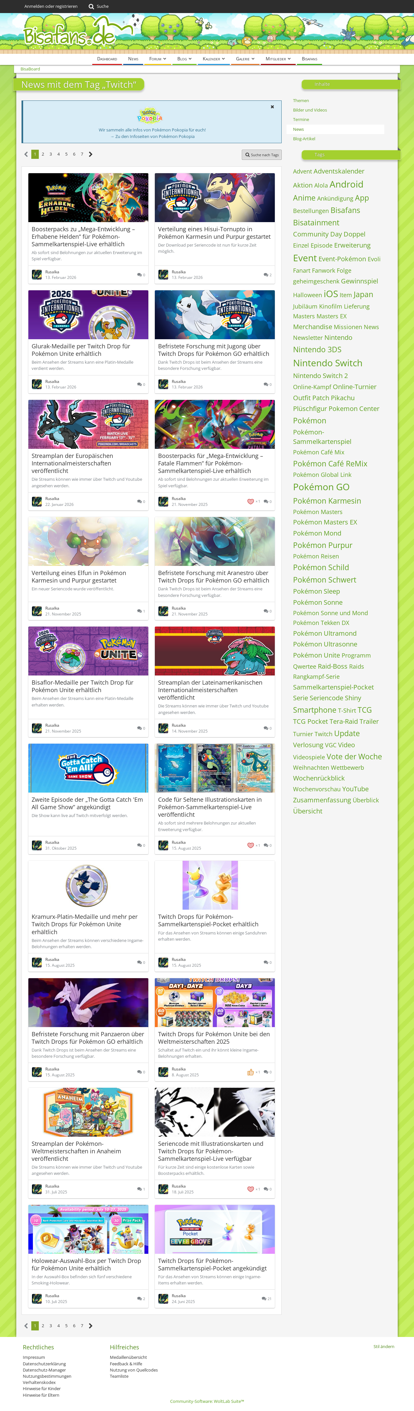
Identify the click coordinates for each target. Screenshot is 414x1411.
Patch (320, 397)
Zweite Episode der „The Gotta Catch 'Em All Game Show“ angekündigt (87, 803)
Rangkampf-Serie (316, 676)
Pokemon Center (354, 408)
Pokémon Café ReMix (330, 463)
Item (346, 295)
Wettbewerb (347, 767)
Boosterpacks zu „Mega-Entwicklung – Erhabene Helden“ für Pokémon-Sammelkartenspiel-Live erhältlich (83, 236)
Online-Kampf (312, 387)
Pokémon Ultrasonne (325, 644)
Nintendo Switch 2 (320, 375)
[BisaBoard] (207, 33)
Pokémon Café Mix (318, 452)
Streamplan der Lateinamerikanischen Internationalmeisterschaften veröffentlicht (210, 689)
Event (305, 257)
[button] (272, 106)
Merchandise (312, 326)
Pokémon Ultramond (325, 633)
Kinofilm (330, 306)
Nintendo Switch (327, 363)
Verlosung (308, 744)
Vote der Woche (354, 756)
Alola (321, 185)
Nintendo (338, 337)
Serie (300, 697)
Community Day (317, 234)
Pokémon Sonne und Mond (330, 613)
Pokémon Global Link (322, 474)
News (298, 129)
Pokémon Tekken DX (321, 623)
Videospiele (309, 757)
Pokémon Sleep (316, 591)
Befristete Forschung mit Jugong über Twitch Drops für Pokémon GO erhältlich (213, 349)
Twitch (324, 734)
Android (346, 184)
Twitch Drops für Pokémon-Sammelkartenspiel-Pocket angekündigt (212, 1264)
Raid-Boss (332, 666)
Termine (301, 119)
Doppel (354, 234)
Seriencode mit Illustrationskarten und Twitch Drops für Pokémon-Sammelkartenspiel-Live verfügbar (210, 1151)
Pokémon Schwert (324, 579)
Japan (363, 294)
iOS (331, 293)
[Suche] (97, 6)
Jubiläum (305, 306)
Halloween (307, 295)
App (362, 197)
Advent (302, 171)
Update (347, 733)
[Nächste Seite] (91, 154)
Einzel (301, 245)
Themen (301, 100)
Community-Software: (207, 1401)
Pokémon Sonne (318, 602)
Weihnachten (311, 767)
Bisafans (345, 210)
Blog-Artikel (304, 139)
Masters (304, 316)
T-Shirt (347, 710)
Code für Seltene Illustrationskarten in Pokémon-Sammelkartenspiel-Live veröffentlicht (210, 807)
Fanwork (323, 270)
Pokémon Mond (317, 533)
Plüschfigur (310, 408)
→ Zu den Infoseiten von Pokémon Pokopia (152, 136)
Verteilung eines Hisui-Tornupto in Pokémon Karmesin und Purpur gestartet (214, 232)
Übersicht (307, 811)
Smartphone (314, 710)
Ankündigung (335, 198)
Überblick (366, 800)
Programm (356, 655)
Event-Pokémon (342, 258)
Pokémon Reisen (316, 556)
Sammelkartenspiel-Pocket (333, 687)
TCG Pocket (310, 721)
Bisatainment (316, 222)
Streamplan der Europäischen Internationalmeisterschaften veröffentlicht (72, 463)
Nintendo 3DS (317, 349)
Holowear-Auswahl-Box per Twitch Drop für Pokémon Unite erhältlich (86, 1264)
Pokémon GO (321, 486)
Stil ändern (384, 1346)
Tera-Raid (344, 721)
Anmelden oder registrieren (51, 6)
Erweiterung (352, 245)
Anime (304, 197)
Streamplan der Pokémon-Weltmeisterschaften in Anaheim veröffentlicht (76, 1151)
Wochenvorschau (317, 789)
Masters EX (332, 316)
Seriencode (326, 697)
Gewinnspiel (359, 281)
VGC (330, 745)
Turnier (303, 734)
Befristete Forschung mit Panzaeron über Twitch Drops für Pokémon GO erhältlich (88, 1037)
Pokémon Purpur (322, 545)
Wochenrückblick (319, 778)
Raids (356, 666)
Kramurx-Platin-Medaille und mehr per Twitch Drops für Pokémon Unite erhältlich (85, 924)
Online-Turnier (355, 386)
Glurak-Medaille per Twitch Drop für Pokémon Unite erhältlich (81, 349)
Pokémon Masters (318, 512)
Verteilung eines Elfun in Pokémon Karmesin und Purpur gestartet (79, 576)
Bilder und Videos (310, 110)
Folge (344, 270)
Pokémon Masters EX (325, 522)
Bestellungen (311, 211)
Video (346, 744)
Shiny (353, 697)
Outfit (302, 397)
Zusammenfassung (322, 800)
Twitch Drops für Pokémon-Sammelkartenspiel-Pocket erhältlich (208, 920)
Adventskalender (339, 171)
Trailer (369, 721)
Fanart (301, 270)
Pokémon (309, 420)
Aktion (303, 185)
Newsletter (308, 337)
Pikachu (343, 397)
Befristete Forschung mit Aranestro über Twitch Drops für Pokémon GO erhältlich (213, 576)
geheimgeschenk (316, 281)
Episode (322, 245)
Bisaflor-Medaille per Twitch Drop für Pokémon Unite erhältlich (82, 686)
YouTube (355, 788)
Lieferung (357, 306)
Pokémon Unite (316, 655)
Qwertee (304, 666)
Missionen (348, 327)
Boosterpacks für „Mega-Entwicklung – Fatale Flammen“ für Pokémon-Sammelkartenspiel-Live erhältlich (210, 463)
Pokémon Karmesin (327, 500)
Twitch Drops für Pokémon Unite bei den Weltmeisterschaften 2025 (214, 1037)
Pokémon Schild (321, 567)
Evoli (374, 259)
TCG (365, 710)
